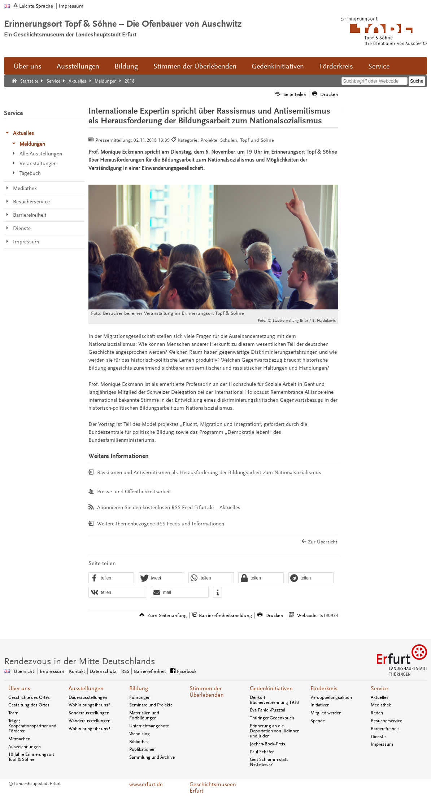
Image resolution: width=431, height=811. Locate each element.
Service (378, 66)
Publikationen (142, 749)
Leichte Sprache (36, 6)
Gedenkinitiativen (278, 66)
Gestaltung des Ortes (28, 705)
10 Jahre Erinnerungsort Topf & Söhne (31, 757)
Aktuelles (379, 697)
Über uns (28, 66)
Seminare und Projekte (151, 705)
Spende (317, 720)
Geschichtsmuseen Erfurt (213, 787)
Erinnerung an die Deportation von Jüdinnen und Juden (275, 731)
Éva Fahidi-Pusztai (267, 710)
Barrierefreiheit (150, 671)
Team (13, 712)
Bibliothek (139, 741)
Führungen (140, 697)
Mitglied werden (325, 712)
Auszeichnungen (24, 746)
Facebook (186, 671)
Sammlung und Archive (152, 757)
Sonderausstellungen (89, 712)
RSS (125, 671)
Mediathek (381, 705)
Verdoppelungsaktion (331, 697)
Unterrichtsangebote (149, 725)
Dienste (378, 736)
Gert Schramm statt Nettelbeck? (269, 762)
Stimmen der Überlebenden (194, 66)
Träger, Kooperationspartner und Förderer (32, 725)
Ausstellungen (78, 66)
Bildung (126, 66)
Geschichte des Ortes (29, 697)
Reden (377, 712)
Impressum (71, 6)
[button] (111, 578)
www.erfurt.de (146, 784)
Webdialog (139, 733)
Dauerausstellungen (88, 697)
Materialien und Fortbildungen (144, 715)
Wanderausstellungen (89, 720)
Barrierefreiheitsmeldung (225, 615)
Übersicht (24, 671)
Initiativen (320, 705)
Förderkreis (336, 66)
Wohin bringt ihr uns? (89, 705)
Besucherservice (386, 720)
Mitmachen (19, 738)
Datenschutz (103, 671)
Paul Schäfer (262, 751)
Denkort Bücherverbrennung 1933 (274, 700)
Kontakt (77, 671)
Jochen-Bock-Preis (267, 743)
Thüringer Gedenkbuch (272, 717)
